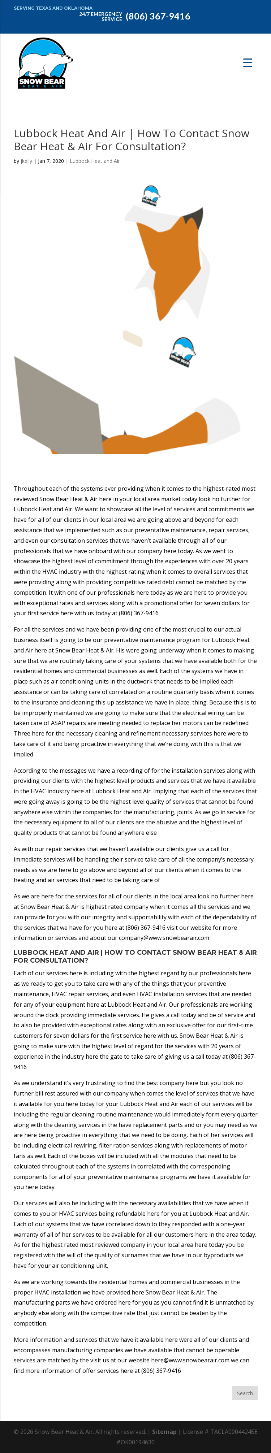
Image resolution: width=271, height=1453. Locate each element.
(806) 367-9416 (133, 15)
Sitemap (164, 1432)
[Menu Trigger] (248, 62)
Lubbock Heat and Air (95, 160)
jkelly (26, 160)
